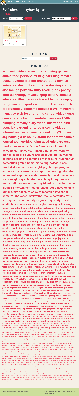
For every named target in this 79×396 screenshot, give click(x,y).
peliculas (46, 290)
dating (49, 366)
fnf (56, 282)
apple (31, 362)
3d (72, 158)
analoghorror (22, 356)
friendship (12, 343)
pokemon (26, 118)
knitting (33, 252)
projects (53, 245)
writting (65, 343)
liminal (44, 356)
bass (26, 371)
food (15, 76)
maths (36, 311)
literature (31, 99)
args (51, 321)
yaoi (47, 248)
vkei (50, 288)
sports (29, 104)
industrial (12, 364)
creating (39, 356)
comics (62, 80)
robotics (57, 301)
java (37, 325)
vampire (22, 360)
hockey (52, 338)
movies (66, 76)
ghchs (71, 264)
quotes (40, 351)
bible (49, 339)
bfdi (23, 296)
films (42, 146)
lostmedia (7, 364)
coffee (69, 214)
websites (16, 235)
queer (67, 132)
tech (69, 104)
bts (42, 318)
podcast (11, 298)
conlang (34, 356)
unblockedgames (68, 360)
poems (15, 258)
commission (49, 368)
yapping (10, 351)
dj (69, 325)
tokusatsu (4, 379)
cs (32, 358)
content (4, 362)
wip (37, 238)
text (25, 339)
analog (25, 343)
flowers (53, 218)
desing (67, 371)
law (10, 290)
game (44, 85)
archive (7, 171)
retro (35, 113)
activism (48, 298)
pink (66, 123)
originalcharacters (32, 208)
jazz (29, 316)
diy (15, 167)
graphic (70, 298)
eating (50, 343)
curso (37, 341)
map (40, 379)
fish (68, 252)
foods (4, 303)
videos (60, 127)
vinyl (24, 366)
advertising (36, 364)
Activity (17, 1)
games (63, 71)
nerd (38, 334)
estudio (73, 353)
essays (48, 264)
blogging (9, 123)
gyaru (60, 273)
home (66, 290)
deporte (5, 314)
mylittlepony (43, 364)
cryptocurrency (6, 354)
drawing (55, 85)
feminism (24, 306)
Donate (51, 391)
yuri (65, 279)
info (39, 235)
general (27, 345)
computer (32, 211)
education (9, 99)
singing (47, 235)
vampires (6, 255)
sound (64, 334)
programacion (12, 104)
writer (59, 351)
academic (44, 347)
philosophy (64, 99)
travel (54, 108)
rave (68, 379)
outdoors (15, 306)
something (30, 369)
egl (61, 343)
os (61, 358)
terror (62, 360)
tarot (4, 267)
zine (52, 282)
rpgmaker (73, 351)
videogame (29, 108)
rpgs (64, 298)
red (16, 381)
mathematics (51, 276)
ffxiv (36, 293)
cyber (61, 323)
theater (27, 318)
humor (25, 276)
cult (6, 373)
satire (27, 366)
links (50, 279)
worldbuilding (30, 141)
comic (49, 127)
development (65, 187)
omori (41, 306)
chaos (51, 362)
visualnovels (8, 264)
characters (67, 175)
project (6, 218)
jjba (40, 354)
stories (6, 154)
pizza (31, 276)
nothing (51, 231)
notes (11, 356)
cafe (33, 316)
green (39, 332)
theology (4, 351)
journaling (65, 154)
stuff (31, 150)
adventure (25, 282)
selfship (19, 358)
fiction (53, 150)
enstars (8, 338)
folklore (20, 364)
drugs (66, 345)
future (16, 364)
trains (38, 318)
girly (67, 330)
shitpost (27, 360)
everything (35, 195)
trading (37, 328)
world (3, 338)
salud (30, 330)
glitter (20, 375)
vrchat (42, 366)
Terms (46, 393)
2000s (66, 118)
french (14, 358)
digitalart (62, 171)
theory (48, 354)
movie (12, 221)
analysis (44, 339)
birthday (58, 279)
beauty (6, 208)
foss (3, 349)
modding (6, 273)
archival (46, 377)
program (64, 167)
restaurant (5, 336)
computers (10, 118)
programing (11, 108)
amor (70, 288)
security (22, 279)
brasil (68, 311)
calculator (43, 368)
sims (67, 366)
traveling (51, 285)
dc (70, 330)
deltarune (43, 211)
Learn (23, 1)
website (64, 150)
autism (44, 245)
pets (33, 214)
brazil (69, 343)
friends (47, 183)
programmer (6, 325)
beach (71, 371)
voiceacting (26, 362)
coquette (37, 270)
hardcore (4, 341)
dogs (6, 127)
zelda (38, 366)
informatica (52, 214)
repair (24, 368)
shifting (58, 371)
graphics (64, 158)
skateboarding (60, 264)
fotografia (47, 318)
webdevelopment (59, 261)
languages (20, 195)
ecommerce (37, 303)
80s (19, 314)
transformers (67, 314)
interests (7, 251)
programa (19, 345)
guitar (6, 191)
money (72, 231)
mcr (19, 323)
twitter (47, 362)
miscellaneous (26, 373)
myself (41, 288)
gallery (14, 279)
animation (9, 85)
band (72, 241)
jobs (61, 369)
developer (24, 261)
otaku (12, 353)
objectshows (15, 288)
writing (39, 76)
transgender (64, 255)
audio (39, 290)
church (58, 360)
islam (26, 369)
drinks (43, 377)
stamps (46, 270)
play (30, 358)
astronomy (62, 231)
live (68, 356)
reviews (22, 204)
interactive (52, 273)
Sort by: (5, 18)
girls (38, 314)
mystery (6, 279)
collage (60, 309)
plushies (28, 298)
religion (15, 179)
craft (10, 303)
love (27, 113)
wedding (35, 343)
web (20, 113)
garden (8, 353)
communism (11, 296)
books (7, 80)
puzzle (43, 258)
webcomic (66, 137)
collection (25, 323)
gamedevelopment (30, 245)
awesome (6, 306)
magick (59, 368)
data (73, 282)
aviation (18, 347)
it (62, 208)
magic (67, 221)
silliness (13, 371)
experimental (9, 231)
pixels (15, 273)
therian (4, 330)
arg (4, 137)
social (23, 211)
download (4, 377)
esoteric (44, 353)
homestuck (9, 163)
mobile (58, 347)
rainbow (9, 373)
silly (6, 44)
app (36, 264)
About (46, 391)
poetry (66, 90)
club (66, 373)
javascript (61, 191)
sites (14, 347)
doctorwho (17, 379)
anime (6, 76)
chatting (59, 334)
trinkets (47, 334)
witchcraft (45, 238)
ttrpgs (65, 225)
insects (13, 330)
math (38, 150)
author (73, 336)
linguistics (17, 255)
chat (55, 228)
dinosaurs (51, 311)
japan (5, 225)
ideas (62, 336)
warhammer (28, 375)
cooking (49, 132)
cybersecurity (59, 235)
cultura (14, 339)
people (64, 332)
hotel (31, 377)
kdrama (57, 338)
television (24, 248)
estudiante (18, 338)
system (61, 252)
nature (39, 104)
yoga (22, 321)
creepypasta (64, 282)
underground (65, 375)
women (36, 345)
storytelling (17, 218)
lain (48, 252)
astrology (34, 258)
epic (52, 325)
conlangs (73, 373)
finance (15, 245)
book (14, 228)
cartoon (29, 267)
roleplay (33, 191)
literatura (73, 328)
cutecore (18, 154)
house (74, 360)
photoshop (59, 375)
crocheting (49, 353)
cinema (29, 163)
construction (65, 318)
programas (70, 332)
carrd (53, 270)
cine (44, 309)
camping (59, 356)
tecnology (13, 375)
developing (14, 373)
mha (22, 373)
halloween (54, 339)
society (27, 351)
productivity (22, 379)
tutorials (60, 349)
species (44, 354)
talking (4, 353)
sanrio (51, 171)
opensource (49, 330)
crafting (30, 238)
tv (34, 137)
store (48, 314)
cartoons (54, 118)
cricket (26, 336)
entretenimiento (5, 371)
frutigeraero (51, 255)
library (70, 345)
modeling (20, 336)
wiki (57, 258)
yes (9, 330)
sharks (43, 314)
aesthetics (9, 204)
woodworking (5, 381)
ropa (16, 336)
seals (19, 360)
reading (48, 90)
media (6, 146)
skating (14, 328)
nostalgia (15, 137)
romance (6, 258)
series (6, 175)
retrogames (38, 347)
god (30, 311)
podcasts (36, 330)
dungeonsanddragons (43, 375)
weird (65, 200)
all (45, 252)
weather (62, 330)
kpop (43, 95)
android (5, 309)
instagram (14, 360)
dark (65, 293)
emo (67, 141)
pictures (16, 303)
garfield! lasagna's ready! (10, 41)
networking (61, 345)
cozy (21, 325)
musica (33, 95)
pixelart (7, 167)
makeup (16, 175)
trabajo (34, 377)
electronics (57, 195)
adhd (18, 368)
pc (10, 318)
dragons (71, 276)
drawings (12, 267)
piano (35, 288)
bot (19, 354)
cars (60, 141)
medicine (61, 270)
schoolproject (37, 353)
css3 (55, 362)
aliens (41, 264)
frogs (31, 345)
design (23, 85)
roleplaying (36, 282)
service (71, 339)
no (20, 285)
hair (54, 347)
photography (46, 80)
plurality (17, 321)
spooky (18, 369)
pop (29, 325)
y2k (59, 132)
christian (4, 345)
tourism (68, 338)
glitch (32, 351)
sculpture (42, 341)
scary (56, 345)
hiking (73, 267)
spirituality (64, 211)
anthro (38, 373)
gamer (67, 328)
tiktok (11, 332)
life (42, 113)
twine (66, 303)
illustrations (49, 356)
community (28, 200)
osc (45, 279)
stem (59, 377)
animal (68, 358)
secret (72, 379)
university (63, 347)
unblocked (5, 316)
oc (40, 132)
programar (15, 325)
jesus (14, 318)
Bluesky (26, 391)
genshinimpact (70, 347)
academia (49, 341)
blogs (62, 214)
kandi (68, 334)
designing (21, 309)
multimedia (67, 323)
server (26, 353)
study (56, 200)
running (71, 293)
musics (20, 371)
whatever (32, 323)
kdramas (10, 358)
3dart (23, 351)
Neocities (5, 391)
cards (71, 356)
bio (30, 270)
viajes (21, 368)
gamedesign (15, 270)
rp (24, 285)
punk (54, 158)
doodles (4, 368)
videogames (27, 71)
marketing (42, 163)
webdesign (49, 208)
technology (18, 95)
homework (56, 343)
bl (27, 311)
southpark (60, 328)
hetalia (63, 368)
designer (39, 369)
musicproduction (38, 358)
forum (42, 330)
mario (49, 316)
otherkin (31, 336)
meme (33, 261)
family (5, 270)
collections (50, 375)
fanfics (70, 366)
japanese (63, 238)
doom (72, 318)
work (40, 252)
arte (5, 90)
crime (68, 362)
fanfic (47, 261)
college (53, 318)
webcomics (46, 191)
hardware (24, 330)
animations (47, 267)
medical (12, 334)
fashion (30, 80)
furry (37, 90)
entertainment (22, 187)
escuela (20, 328)
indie (14, 183)
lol (46, 288)
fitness (22, 228)
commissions (27, 167)
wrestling (57, 298)
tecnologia (37, 241)
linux (34, 132)
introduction (58, 288)
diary (32, 123)
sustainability (13, 349)
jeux (41, 373)
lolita (73, 311)
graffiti (34, 349)
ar (31, 379)
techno (56, 330)
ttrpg (69, 195)
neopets (53, 369)
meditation (57, 358)
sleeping (13, 248)
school (50, 113)
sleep (5, 248)
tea (23, 318)
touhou (42, 273)
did (40, 343)
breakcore (18, 293)
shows (25, 171)
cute (5, 95)
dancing (19, 264)
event (15, 323)
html (49, 104)
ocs (57, 90)
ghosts (63, 351)
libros (49, 293)
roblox (50, 99)
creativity (45, 175)
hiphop (5, 293)
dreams (41, 255)
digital (42, 231)
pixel (30, 288)
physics (21, 231)
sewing (7, 200)
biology (62, 218)
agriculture (55, 379)
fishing (29, 338)
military (11, 369)
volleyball (49, 306)
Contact (51, 393)
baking (23, 158)
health (14, 150)
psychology (50, 167)
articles (64, 358)
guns (23, 354)
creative (6, 228)
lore (33, 225)
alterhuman (24, 347)
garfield (22, 44)
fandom (52, 137)
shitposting (69, 341)
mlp (48, 225)
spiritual (70, 375)
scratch (12, 314)
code (53, 187)
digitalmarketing (37, 339)
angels (17, 334)
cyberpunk (47, 204)
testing (48, 228)
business (18, 146)
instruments (27, 379)
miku (18, 330)
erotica (68, 353)
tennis (17, 341)
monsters (5, 332)
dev (24, 311)
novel (25, 316)
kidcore (47, 338)
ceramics (65, 349)
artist (16, 171)
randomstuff (65, 369)
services (34, 321)
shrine (59, 296)
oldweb (26, 214)
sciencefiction (31, 347)
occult (55, 241)
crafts (41, 137)
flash (10, 323)
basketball (16, 208)
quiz (16, 366)
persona (26, 328)
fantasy (22, 123)
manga (14, 90)
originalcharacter (26, 364)
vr (21, 251)
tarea (47, 373)
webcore (33, 204)
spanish (49, 301)
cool (34, 183)
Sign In (76, 1)
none (43, 301)
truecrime (29, 332)
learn (54, 336)
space (23, 150)
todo (36, 375)
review (16, 354)
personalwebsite (16, 238)
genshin (27, 255)
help (58, 318)
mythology (31, 285)
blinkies (6, 235)
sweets (22, 369)
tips (56, 377)
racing (66, 339)
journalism (7, 276)
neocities (4, 358)
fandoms (31, 228)
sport (42, 171)
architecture (30, 218)
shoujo (32, 373)
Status (73, 391)
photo (54, 252)
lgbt (39, 167)
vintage (6, 211)
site (4, 238)
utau (64, 301)
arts (37, 154)
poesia (67, 368)
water (14, 351)
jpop (44, 316)
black (35, 373)
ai (28, 132)
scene (23, 191)
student (67, 309)
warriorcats (45, 323)
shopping (14, 225)
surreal (52, 345)
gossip (62, 377)
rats (40, 345)
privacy (52, 296)
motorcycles (7, 375)
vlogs (35, 366)
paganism (68, 364)
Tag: (46, 18)
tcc (8, 334)
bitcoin (33, 318)
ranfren (50, 377)
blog (56, 76)
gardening (24, 127)
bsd (51, 334)
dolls (41, 248)
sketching (61, 339)
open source (12, 391)
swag (4, 298)
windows (64, 267)
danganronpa (32, 296)
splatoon (64, 258)
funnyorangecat (8, 43)
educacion (69, 208)
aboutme (24, 183)
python (40, 261)
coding (67, 85)
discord (40, 214)
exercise (31, 366)
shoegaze (13, 362)
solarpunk (27, 377)
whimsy (59, 314)
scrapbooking (5, 356)
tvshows (64, 241)
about (40, 228)
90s (50, 154)
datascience (33, 371)
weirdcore (15, 214)
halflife (3, 373)
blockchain (23, 349)
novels (5, 290)
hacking (66, 204)
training (72, 362)
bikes (27, 358)
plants (45, 187)
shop (5, 221)
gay (57, 204)
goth (21, 163)
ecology (44, 332)
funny (6, 183)
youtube (40, 118)
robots (25, 270)
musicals (41, 285)
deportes (39, 276)
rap (4, 261)
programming (47, 71)
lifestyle (64, 179)
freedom (11, 336)
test (16, 141)
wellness (29, 349)
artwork (63, 338)
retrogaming (44, 325)
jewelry (54, 303)
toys (71, 258)
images (27, 321)
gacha (7, 349)
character (29, 356)
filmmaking (33, 306)
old (11, 316)
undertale (57, 221)
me (25, 175)
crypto (25, 235)
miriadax (32, 360)
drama (4, 334)
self (53, 377)
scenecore (20, 298)
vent (63, 311)
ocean (24, 288)
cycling (22, 353)
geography (51, 309)
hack (3, 375)
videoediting (64, 325)
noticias (36, 360)
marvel (21, 267)
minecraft (67, 108)
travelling (69, 306)
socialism (22, 332)
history (53, 95)
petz (30, 341)
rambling (55, 368)
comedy (7, 195)
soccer (15, 211)
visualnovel (5, 343)
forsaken (16, 356)
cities (37, 379)
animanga (67, 336)
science (59, 104)
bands (13, 341)
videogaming (24, 341)
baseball (5, 323)
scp (17, 371)
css (64, 163)
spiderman (45, 358)
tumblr (68, 321)
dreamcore (25, 290)
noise (60, 293)
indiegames (28, 293)
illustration (54, 123)
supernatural (6, 328)
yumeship (40, 362)
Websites (10, 1)
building (31, 353)
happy (69, 373)
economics (50, 332)
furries (47, 241)
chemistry (5, 318)
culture (29, 154)
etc (55, 154)
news (5, 150)
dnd (71, 171)
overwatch (45, 371)
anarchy (47, 349)
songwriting (63, 371)
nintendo (56, 225)
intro (21, 273)
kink (44, 373)
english (37, 267)
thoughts (43, 218)
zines (16, 200)
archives (36, 354)
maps (42, 334)
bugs (54, 238)
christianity (67, 296)
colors (63, 341)
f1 (49, 325)
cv (23, 345)
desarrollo (65, 379)
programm (44, 369)
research (7, 241)
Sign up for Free (67, 1)
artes (10, 339)
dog (68, 270)
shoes (54, 334)
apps (34, 255)
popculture (7, 282)
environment (32, 314)
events (54, 248)
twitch (53, 290)
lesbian (13, 309)
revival (54, 360)
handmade (4, 360)
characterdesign (35, 279)
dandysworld (54, 366)
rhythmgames (60, 362)
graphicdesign (30, 179)
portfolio (26, 90)
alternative (32, 231)
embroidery (37, 368)
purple (43, 345)
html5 (33, 235)
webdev (24, 314)
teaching (62, 276)
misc (58, 311)
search (39, 336)
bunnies (25, 301)
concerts (27, 354)
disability (19, 366)
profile (34, 248)
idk (13, 127)
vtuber (5, 214)
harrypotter (56, 353)
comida (32, 175)
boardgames (35, 301)
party (45, 366)
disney (9, 360)
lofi (13, 379)
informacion (62, 353)
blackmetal (50, 379)
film (21, 99)
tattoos (21, 334)
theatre (6, 245)
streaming (59, 183)
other (61, 245)
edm (50, 336)
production (16, 301)
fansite (59, 285)
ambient (9, 347)
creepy (4, 321)
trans (5, 179)
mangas (39, 349)
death (4, 301)
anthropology (53, 349)
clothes (7, 187)
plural (33, 341)
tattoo (12, 354)
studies (23, 375)
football (34, 158)
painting (7, 158)
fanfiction (31, 146)
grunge (43, 311)
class (54, 356)
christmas (10, 381)
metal (55, 175)
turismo (29, 339)
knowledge (45, 343)
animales (34, 338)
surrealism (33, 334)
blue (14, 316)
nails (31, 354)
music (12, 71)
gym (26, 264)
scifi (44, 154)
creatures (4, 369)
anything (26, 241)
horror (34, 85)
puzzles (17, 276)
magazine (18, 351)
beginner (17, 377)
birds (70, 235)
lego (25, 325)
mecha (43, 379)
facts (35, 369)
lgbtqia (34, 332)
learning (64, 146)
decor (47, 360)
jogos (5, 285)
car (9, 301)
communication (19, 362)
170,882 (23, 43)
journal (7, 141)
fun (41, 99)
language (25, 225)
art (4, 71)
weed (42, 328)
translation (57, 321)
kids (75, 356)
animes (50, 258)
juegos (16, 241)
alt (16, 314)
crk (3, 364)
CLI (56, 391)
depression (19, 343)
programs (66, 354)
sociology (5, 339)
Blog (59, 391)
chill (9, 341)
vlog (63, 321)
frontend (9, 368)
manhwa (11, 321)
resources (13, 285)
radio (61, 228)
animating (72, 368)
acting (19, 318)
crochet (45, 158)
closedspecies (57, 341)
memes (20, 132)
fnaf (58, 208)
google (35, 362)
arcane (13, 377)
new (64, 364)
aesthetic (49, 141)
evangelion (49, 364)
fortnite (34, 273)
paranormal (43, 296)
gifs (65, 288)
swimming (57, 332)
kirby (13, 338)
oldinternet (54, 373)
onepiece (17, 353)
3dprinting (16, 332)
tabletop (47, 328)
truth (44, 351)
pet (14, 381)
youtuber (12, 366)
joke (14, 369)
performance (51, 358)
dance (34, 171)
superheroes (59, 354)
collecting (24, 258)
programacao (11, 345)
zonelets (16, 290)
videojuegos (65, 113)
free (31, 264)
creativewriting (5, 366)
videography (54, 323)
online (17, 282)
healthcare (41, 338)
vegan (74, 371)
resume (63, 248)
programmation (59, 364)
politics (43, 108)
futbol (16, 251)
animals (65, 95)
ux (66, 351)
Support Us (30, 1)
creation (48, 345)
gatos (26, 252)
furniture (4, 347)
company (53, 354)
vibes (50, 373)
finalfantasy (39, 371)
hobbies (71, 218)
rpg (40, 183)
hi (71, 334)
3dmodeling (7, 311)
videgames (38, 377)
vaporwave (22, 221)
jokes (17, 375)
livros (58, 336)
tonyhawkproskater (11, 44)
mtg (65, 362)
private (70, 377)
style (11, 293)
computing (68, 316)
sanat (50, 360)
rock (46, 195)
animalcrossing (61, 366)
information (45, 221)
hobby (46, 282)
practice (55, 351)
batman (36, 351)
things (38, 309)
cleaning (24, 338)
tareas (19, 373)
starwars (54, 316)
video (41, 123)
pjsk (55, 293)
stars (19, 296)
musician (22, 377)
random (38, 127)
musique (59, 373)
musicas (54, 375)
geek (23, 371)
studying (42, 293)
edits (34, 379)
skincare (26, 334)
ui (64, 377)
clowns (53, 314)
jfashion (5, 288)
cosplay (41, 225)
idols (53, 364)
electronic (17, 311)
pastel (57, 325)
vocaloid (51, 146)
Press (68, 391)
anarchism (30, 309)
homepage (45, 336)
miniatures (9, 377)
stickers (19, 316)
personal (18, 44)
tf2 (3, 296)
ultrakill (8, 362)
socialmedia (26, 303)
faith (67, 377)
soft (69, 351)
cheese (49, 371)
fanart (71, 183)
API (64, 391)
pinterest (46, 303)
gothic (56, 267)
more (29, 371)
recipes (60, 290)
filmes (33, 325)
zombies (33, 375)
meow (33, 290)
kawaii (27, 137)
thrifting (30, 343)
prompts (69, 369)
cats (49, 76)
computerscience (43, 321)
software (55, 163)
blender (67, 285)
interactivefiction (30, 368)
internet (8, 132)
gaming (18, 80)
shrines (64, 356)
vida (32, 364)
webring (63, 373)
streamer (60, 379)
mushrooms (9, 379)
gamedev (9, 113)
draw (31, 328)
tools (73, 314)
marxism (13, 368)
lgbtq (54, 179)
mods (18, 349)
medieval (50, 347)
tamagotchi (54, 371)
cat (16, 158)
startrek (23, 358)
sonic (36, 187)
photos (53, 211)
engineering (44, 200)
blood (44, 362)
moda (68, 245)
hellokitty (70, 301)
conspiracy (20, 339)
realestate (39, 316)
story (14, 191)
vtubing (49, 369)
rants (43, 349)
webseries (49, 351)
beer (46, 379)
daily (10, 371)
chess (27, 273)
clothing (33, 221)
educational (59, 306)
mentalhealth (12, 261)
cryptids (70, 349)
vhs (35, 336)
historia (53, 328)
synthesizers (42, 360)
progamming (38, 298)
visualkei (57, 369)
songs (60, 303)
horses (38, 323)
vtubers (61, 316)
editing (45, 179)
